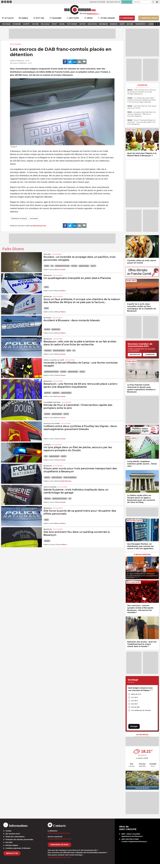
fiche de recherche (58, 350)
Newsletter (12, 853)
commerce (48, 350)
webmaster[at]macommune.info (59, 857)
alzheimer (47, 393)
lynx (46, 456)
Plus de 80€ (135, 707)
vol (74, 350)
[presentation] (127, 567)
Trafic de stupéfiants (70, 477)
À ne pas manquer (142, 554)
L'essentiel (142, 85)
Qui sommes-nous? (13, 834)
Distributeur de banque (19, 218)
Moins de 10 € (136, 694)
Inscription (135, 354)
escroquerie (34, 218)
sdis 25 (93, 266)
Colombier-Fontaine (52, 402)
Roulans (47, 254)
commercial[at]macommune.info (60, 839)
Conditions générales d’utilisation (18, 848)
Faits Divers (15, 44)
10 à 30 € (134, 697)
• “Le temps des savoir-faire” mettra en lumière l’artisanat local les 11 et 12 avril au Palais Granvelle (141, 100)
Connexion (150, 354)
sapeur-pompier (84, 266)
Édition (83, 13)
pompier (47, 541)
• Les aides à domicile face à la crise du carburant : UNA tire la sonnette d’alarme (141, 114)
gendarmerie (56, 329)
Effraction (47, 498)
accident (47, 329)
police (46, 287)
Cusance (47, 444)
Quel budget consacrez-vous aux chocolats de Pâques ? (140, 689)
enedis (47, 266)
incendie (74, 266)
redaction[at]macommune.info (59, 833)
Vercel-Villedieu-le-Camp (54, 360)
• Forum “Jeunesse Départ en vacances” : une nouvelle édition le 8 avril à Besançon (141, 122)
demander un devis (59, 845)
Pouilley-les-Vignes (52, 423)
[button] (153, 2)
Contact (8, 831)
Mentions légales (12, 845)
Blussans (47, 318)
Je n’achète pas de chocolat (141, 710)
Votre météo (142, 735)
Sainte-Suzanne (50, 487)
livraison (47, 477)
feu (52, 266)
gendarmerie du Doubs (62, 266)
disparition (56, 393)
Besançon (48, 275)
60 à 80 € (134, 704)
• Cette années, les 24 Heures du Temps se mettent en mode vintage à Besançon (141, 92)
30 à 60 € (134, 701)
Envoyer (134, 726)
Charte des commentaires (15, 837)
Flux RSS (9, 842)
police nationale (56, 477)
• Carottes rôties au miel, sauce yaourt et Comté (141, 107)
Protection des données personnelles (19, 839)
